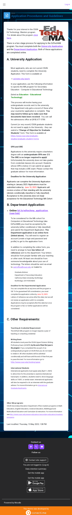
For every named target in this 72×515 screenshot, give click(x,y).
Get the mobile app (36, 472)
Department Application (25, 49)
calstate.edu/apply (21, 78)
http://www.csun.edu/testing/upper (25, 361)
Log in (67, 4)
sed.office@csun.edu (22, 266)
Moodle (18, 501)
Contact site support (36, 459)
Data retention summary (36, 468)
